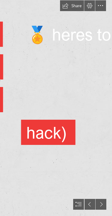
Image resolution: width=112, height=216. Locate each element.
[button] (72, 5)
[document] (56, 108)
